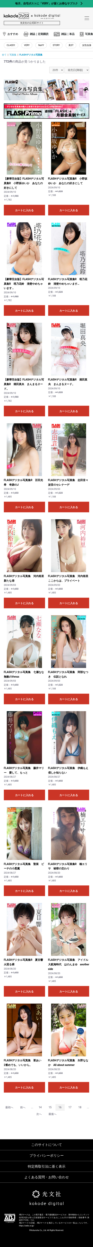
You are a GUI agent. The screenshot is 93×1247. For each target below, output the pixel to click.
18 (79, 1107)
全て (4, 54)
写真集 (13, 54)
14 (40, 1107)
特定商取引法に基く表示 (46, 1166)
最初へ (9, 1107)
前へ (22, 1107)
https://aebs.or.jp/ (26, 1226)
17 (70, 1107)
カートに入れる (24, 210)
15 (50, 1107)
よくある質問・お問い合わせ (46, 1177)
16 (60, 1107)
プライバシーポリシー (46, 1155)
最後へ (52, 1114)
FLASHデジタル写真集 (30, 54)
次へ (39, 1114)
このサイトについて (46, 1145)
